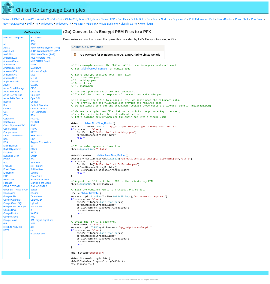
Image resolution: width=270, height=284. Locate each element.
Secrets (34, 172)
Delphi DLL (137, 19)
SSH (33, 159)
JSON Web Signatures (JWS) (45, 51)
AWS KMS (8, 51)
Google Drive (9, 210)
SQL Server (17, 23)
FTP (5, 176)
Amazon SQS (10, 78)
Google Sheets (10, 216)
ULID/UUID (36, 200)
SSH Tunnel (37, 166)
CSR (5, 112)
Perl (211, 19)
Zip (32, 227)
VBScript (91, 23)
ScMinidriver (37, 169)
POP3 (34, 125)
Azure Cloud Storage (13, 88)
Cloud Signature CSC (14, 125)
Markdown (36, 68)
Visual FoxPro (129, 23)
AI (4, 44)
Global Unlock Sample (94, 68)
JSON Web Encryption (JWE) (45, 47)
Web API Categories (13, 37)
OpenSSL (35, 98)
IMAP (33, 41)
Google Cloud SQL (12, 203)
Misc (33, 74)
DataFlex (123, 19)
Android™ (28, 19)
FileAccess (8, 179)
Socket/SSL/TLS (39, 186)
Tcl (36, 23)
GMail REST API (11, 186)
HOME (16, 19)
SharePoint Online (40, 179)
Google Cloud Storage (14, 206)
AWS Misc (8, 54)
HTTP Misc (36, 37)
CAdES (7, 108)
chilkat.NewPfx (89, 193)
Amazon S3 (9, 64)
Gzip (5, 223)
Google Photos (10, 213)
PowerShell (241, 19)
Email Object (9, 169)
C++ (60, 19)
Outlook (34, 101)
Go (148, 19)
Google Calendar (11, 200)
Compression (10, 132)
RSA (33, 139)
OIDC (33, 88)
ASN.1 (6, 47)
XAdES (34, 213)
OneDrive (35, 95)
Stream (34, 193)
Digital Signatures (12, 149)
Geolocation (9, 193)
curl (32, 230)
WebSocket (36, 206)
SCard (34, 149)
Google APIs (9, 196)
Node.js (165, 19)
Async (6, 85)
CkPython (92, 19)
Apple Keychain (11, 81)
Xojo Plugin (146, 23)
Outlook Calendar (39, 105)
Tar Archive (36, 196)
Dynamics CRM (11, 156)
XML (33, 216)
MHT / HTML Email (40, 61)
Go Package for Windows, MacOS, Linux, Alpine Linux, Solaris (120, 54)
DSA (5, 142)
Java (155, 19)
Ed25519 (7, 166)
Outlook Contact (39, 108)
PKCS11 (35, 122)
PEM (33, 115)
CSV (5, 115)
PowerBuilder (224, 19)
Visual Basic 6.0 (108, 23)
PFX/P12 (35, 118)
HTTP (6, 230)
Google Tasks (10, 220)
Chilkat (6, 19)
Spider (34, 189)
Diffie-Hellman (10, 145)
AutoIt (40, 19)
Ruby (5, 23)
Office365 (35, 91)
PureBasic (257, 19)
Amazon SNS (10, 74)
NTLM (34, 78)
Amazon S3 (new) (12, 68)
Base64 (7, 101)
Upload (34, 203)
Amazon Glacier (11, 61)
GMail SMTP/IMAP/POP (15, 189)
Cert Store (8, 118)
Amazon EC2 (10, 58)
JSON (34, 44)
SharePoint (36, 176)
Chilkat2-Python (74, 19)
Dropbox (7, 152)
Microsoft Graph (38, 71)
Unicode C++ (63, 23)
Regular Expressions (41, 142)
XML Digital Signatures (42, 220)
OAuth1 (34, 81)
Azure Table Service (13, 98)
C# (53, 19)
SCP (33, 145)
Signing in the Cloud (41, 183)
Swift (29, 23)
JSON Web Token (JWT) (43, 54)
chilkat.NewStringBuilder (98, 123)
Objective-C (179, 19)
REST (34, 132)
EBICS (6, 159)
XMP (33, 223)
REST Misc (36, 135)
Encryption (8, 172)
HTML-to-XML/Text (12, 227)
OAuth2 (34, 85)
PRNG (34, 129)
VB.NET (79, 23)
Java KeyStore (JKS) (41, 58)
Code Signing (10, 129)
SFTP (33, 152)
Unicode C (47, 23)
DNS (5, 139)
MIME (33, 64)
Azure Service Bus (12, 95)
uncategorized (38, 233)
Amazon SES (10, 71)
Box (5, 105)
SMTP (34, 156)
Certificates (9, 122)
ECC (5, 162)
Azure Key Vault (11, 91)
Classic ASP (107, 19)
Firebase (7, 183)
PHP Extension (198, 19)
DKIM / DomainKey (12, 135)
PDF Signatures (38, 112)
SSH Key (35, 162)
